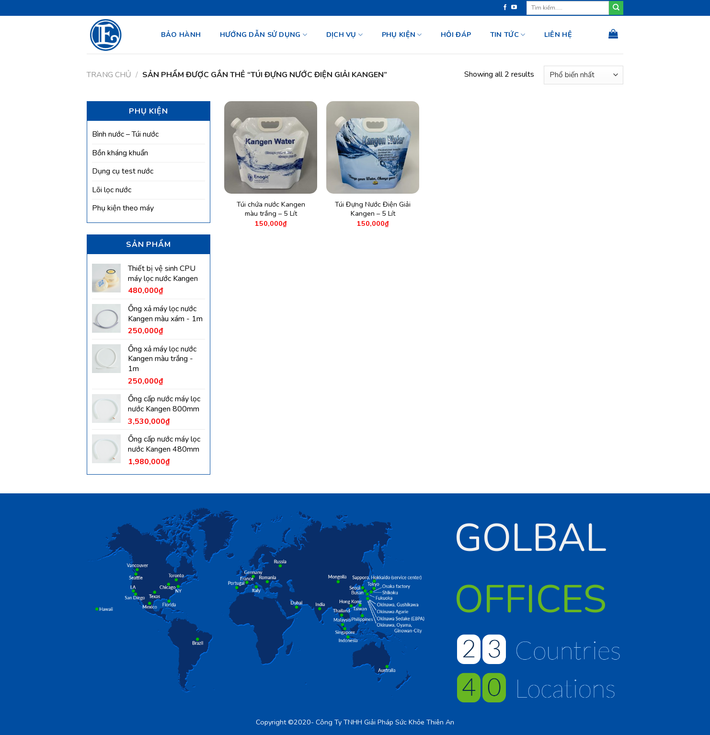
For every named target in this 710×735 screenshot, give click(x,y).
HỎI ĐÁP (456, 34)
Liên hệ (558, 34)
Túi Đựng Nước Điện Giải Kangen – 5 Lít (373, 209)
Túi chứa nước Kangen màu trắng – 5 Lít (271, 209)
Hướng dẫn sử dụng (263, 34)
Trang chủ (109, 75)
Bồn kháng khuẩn (120, 153)
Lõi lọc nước (111, 190)
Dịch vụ (344, 34)
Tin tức (508, 34)
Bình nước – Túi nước (125, 134)
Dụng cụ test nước (122, 171)
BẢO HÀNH (181, 34)
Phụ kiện (402, 34)
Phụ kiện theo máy (123, 208)
